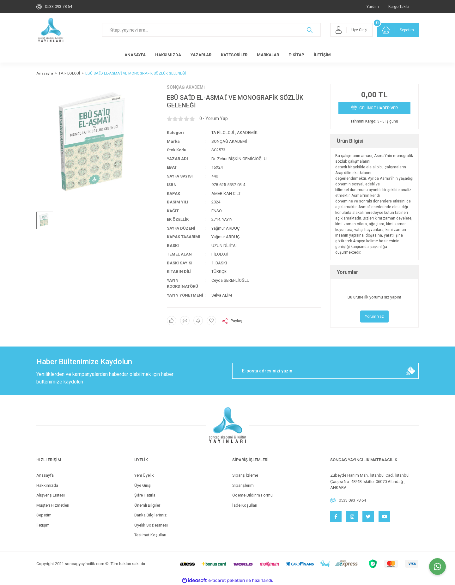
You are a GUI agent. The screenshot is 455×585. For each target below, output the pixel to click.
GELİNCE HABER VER (374, 107)
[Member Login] (351, 30)
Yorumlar (347, 272)
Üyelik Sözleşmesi (151, 525)
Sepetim (44, 515)
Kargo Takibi (398, 6)
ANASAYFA (135, 54)
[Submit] (411, 371)
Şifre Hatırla (144, 495)
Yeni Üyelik (144, 475)
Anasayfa (45, 475)
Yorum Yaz (374, 316)
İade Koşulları (244, 505)
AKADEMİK (247, 132)
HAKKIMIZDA (168, 54)
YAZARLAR (201, 54)
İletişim (43, 525)
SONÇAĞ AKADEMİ (186, 87)
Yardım (373, 6)
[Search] (211, 30)
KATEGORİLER (234, 54)
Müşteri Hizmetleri (52, 505)
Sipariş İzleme (245, 475)
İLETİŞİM (322, 54)
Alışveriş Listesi (50, 495)
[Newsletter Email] (325, 371)
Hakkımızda (47, 485)
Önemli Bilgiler (147, 505)
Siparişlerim (243, 485)
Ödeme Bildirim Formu (252, 495)
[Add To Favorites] (211, 320)
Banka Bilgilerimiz (150, 515)
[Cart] (398, 30)
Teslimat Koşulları (150, 535)
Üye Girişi (142, 485)
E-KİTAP (296, 54)
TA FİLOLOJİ (222, 132)
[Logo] (50, 30)
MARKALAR (268, 54)
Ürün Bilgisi (350, 141)
